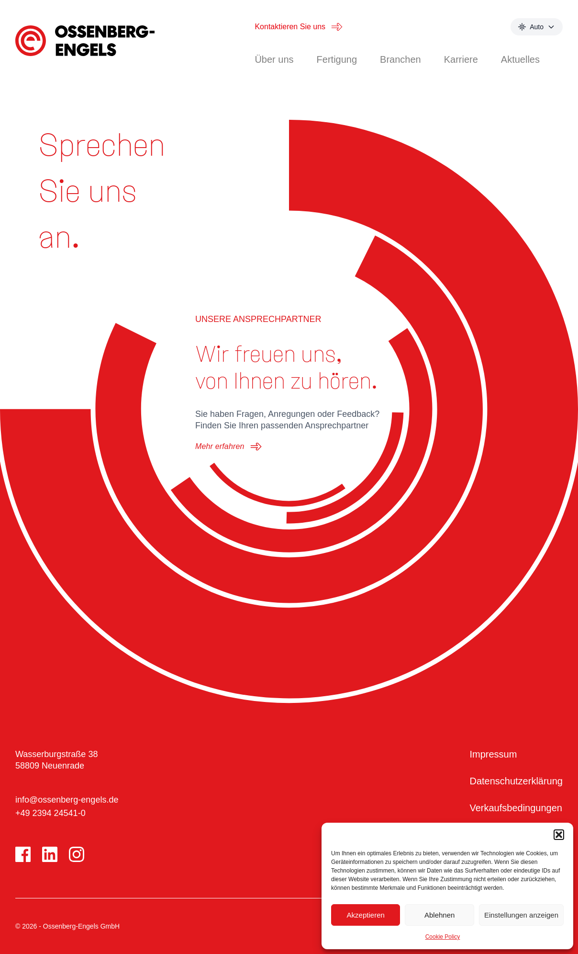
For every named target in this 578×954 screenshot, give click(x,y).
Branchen (400, 59)
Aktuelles (520, 59)
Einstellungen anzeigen (521, 915)
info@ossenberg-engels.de (66, 800)
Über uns (274, 59)
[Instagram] (76, 854)
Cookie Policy (442, 936)
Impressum (493, 754)
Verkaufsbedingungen (515, 808)
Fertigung (337, 59)
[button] (559, 834)
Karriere (461, 59)
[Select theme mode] (537, 26)
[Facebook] (23, 854)
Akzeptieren (366, 915)
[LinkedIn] (49, 854)
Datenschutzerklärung (516, 781)
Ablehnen (439, 915)
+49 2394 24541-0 (50, 813)
